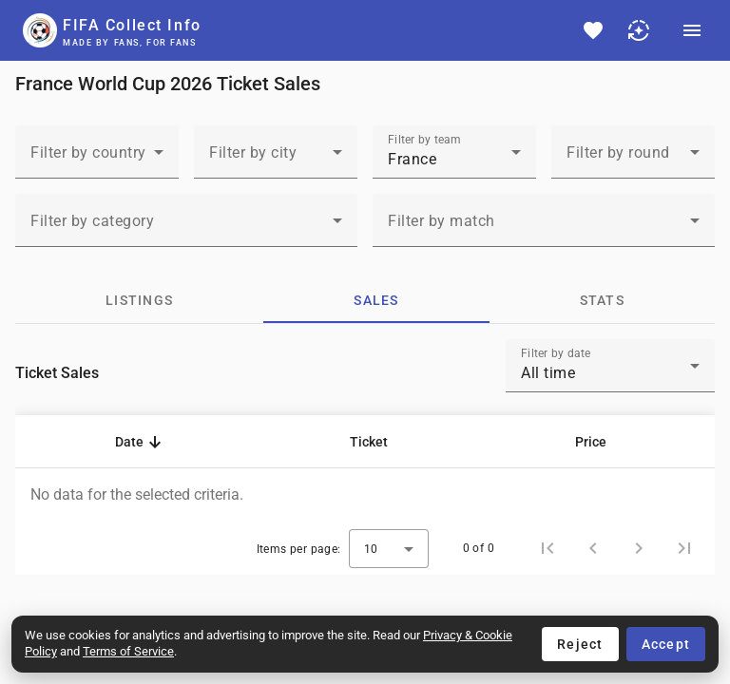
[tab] (139, 300)
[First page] (547, 548)
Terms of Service (128, 651)
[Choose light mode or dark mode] (639, 30)
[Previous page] (593, 548)
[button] (138, 441)
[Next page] (639, 548)
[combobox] (96, 159)
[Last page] (684, 548)
